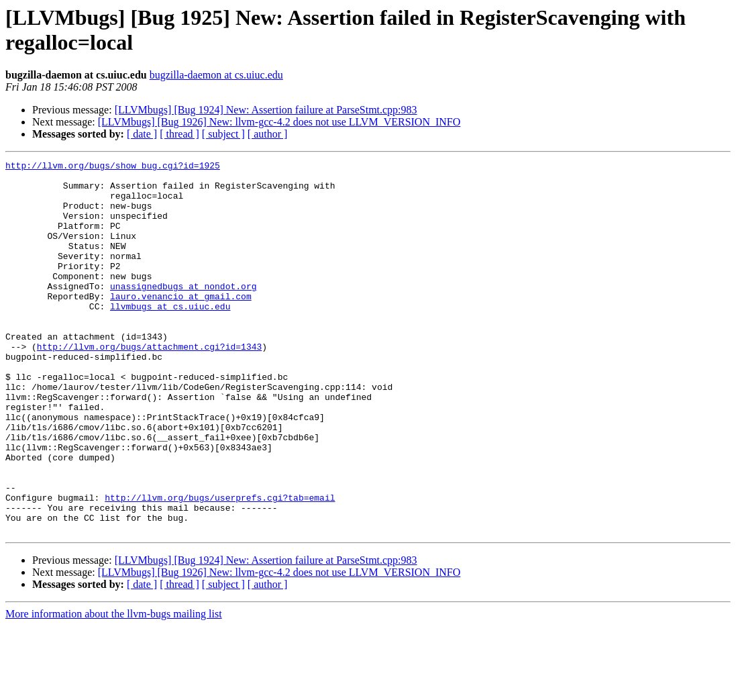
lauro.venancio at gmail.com (181, 324)
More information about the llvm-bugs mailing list (113, 688)
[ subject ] (223, 134)
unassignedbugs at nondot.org (183, 312)
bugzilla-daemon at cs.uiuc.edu (216, 75)
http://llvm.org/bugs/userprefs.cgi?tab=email (220, 566)
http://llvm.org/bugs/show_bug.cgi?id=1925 (112, 167)
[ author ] (268, 134)
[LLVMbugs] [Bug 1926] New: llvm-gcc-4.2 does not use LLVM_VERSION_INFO (279, 122)
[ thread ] (179, 134)
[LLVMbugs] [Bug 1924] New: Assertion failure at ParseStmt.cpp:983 (266, 109)
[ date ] (142, 134)
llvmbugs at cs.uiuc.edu (170, 336)
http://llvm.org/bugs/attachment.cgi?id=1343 (149, 385)
